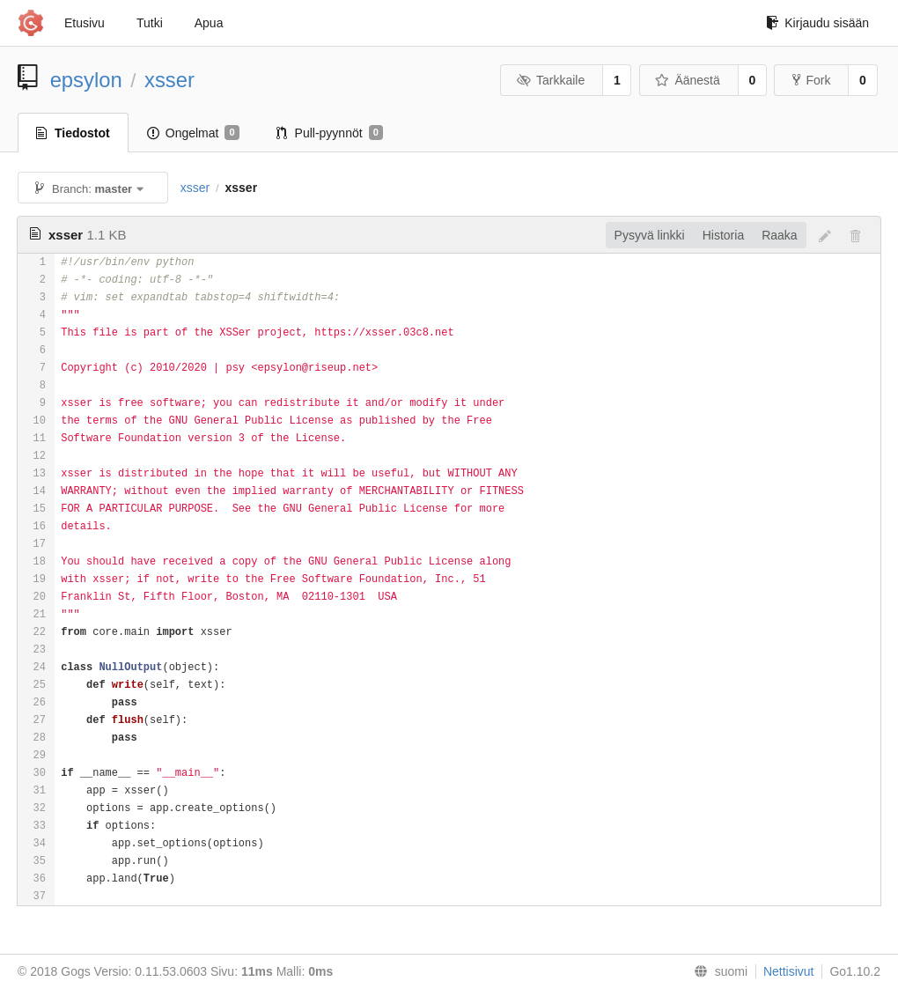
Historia (723, 235)
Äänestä (687, 80)
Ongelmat (193, 133)
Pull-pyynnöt (329, 133)
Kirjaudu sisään (817, 23)
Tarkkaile (550, 80)
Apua (209, 23)
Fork (811, 80)
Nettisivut (788, 971)
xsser (169, 80)
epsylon (86, 80)
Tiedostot (73, 133)
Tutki (149, 23)
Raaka (779, 235)
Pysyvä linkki (650, 235)
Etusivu (84, 23)
